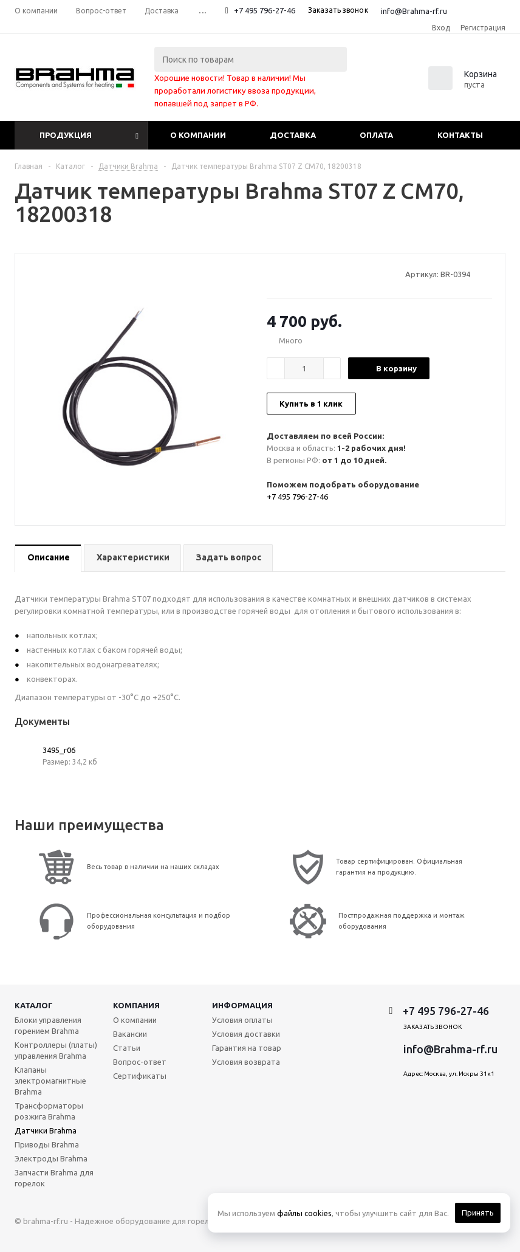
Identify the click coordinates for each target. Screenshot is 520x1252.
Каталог (34, 1005)
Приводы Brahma (47, 1144)
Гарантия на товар (246, 1048)
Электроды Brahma (51, 1158)
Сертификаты (139, 1075)
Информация (242, 1005)
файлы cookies (304, 1213)
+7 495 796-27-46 (264, 10)
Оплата (376, 135)
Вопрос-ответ (139, 1062)
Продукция (65, 135)
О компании (198, 135)
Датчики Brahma (46, 1130)
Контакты (460, 135)
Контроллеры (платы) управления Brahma (56, 1050)
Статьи (126, 1048)
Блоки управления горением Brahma (48, 1025)
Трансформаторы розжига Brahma (49, 1111)
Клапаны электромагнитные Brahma (50, 1080)
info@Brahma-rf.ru (414, 11)
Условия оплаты (242, 1020)
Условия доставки (246, 1034)
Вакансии (130, 1034)
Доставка (293, 135)
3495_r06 (59, 750)
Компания (136, 1005)
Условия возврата (246, 1062)
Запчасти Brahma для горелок (54, 1178)
